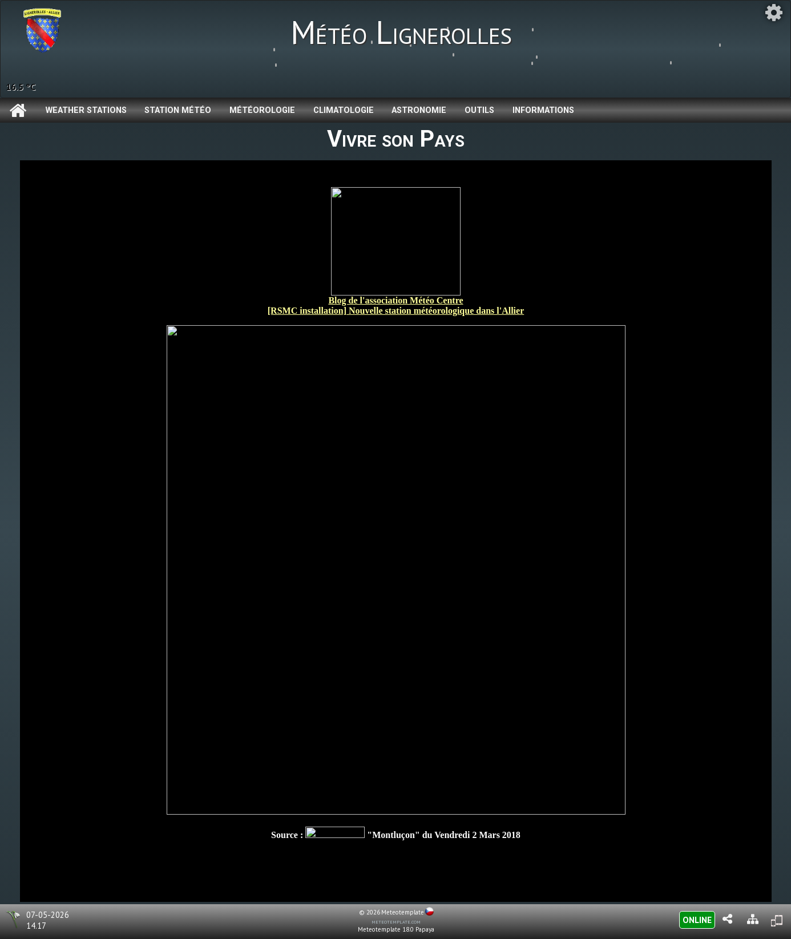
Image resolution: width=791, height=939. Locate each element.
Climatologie (343, 110)
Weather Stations (86, 110)
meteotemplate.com (396, 921)
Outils (479, 110)
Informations (543, 110)
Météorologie (262, 110)
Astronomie (419, 110)
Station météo (177, 110)
